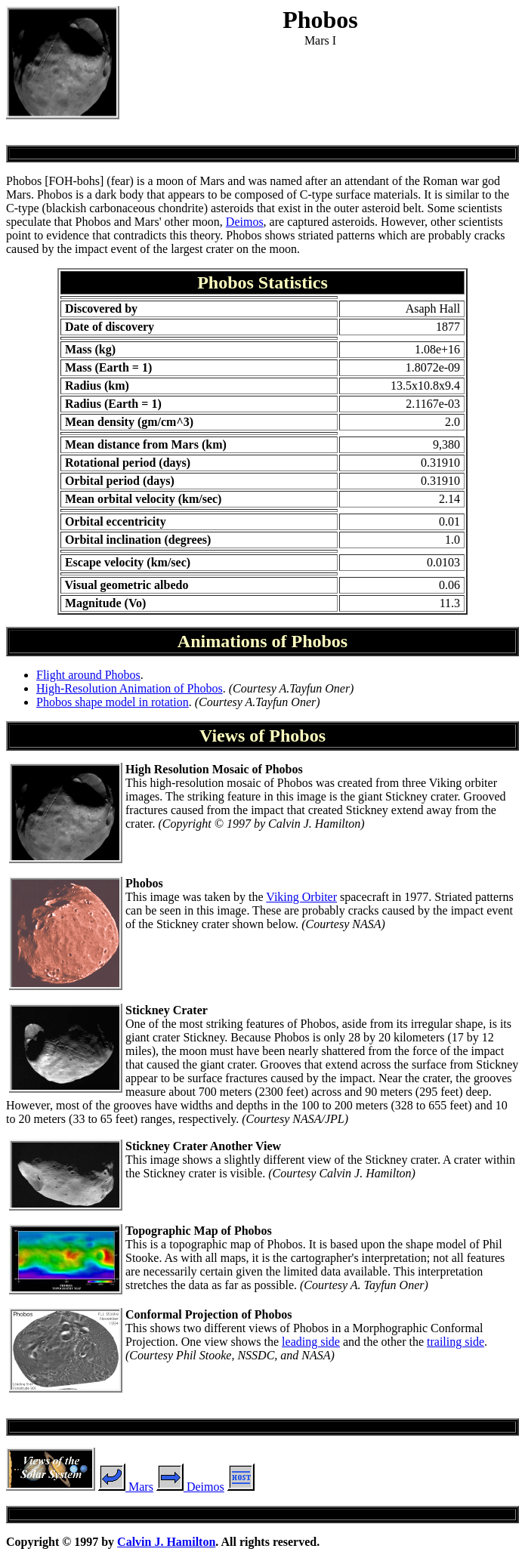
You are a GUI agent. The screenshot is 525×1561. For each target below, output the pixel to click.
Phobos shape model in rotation (112, 702)
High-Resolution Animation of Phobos (129, 688)
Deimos (245, 221)
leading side (311, 1341)
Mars (125, 1486)
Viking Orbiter (301, 896)
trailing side (455, 1341)
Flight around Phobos (88, 674)
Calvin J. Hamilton (166, 1541)
